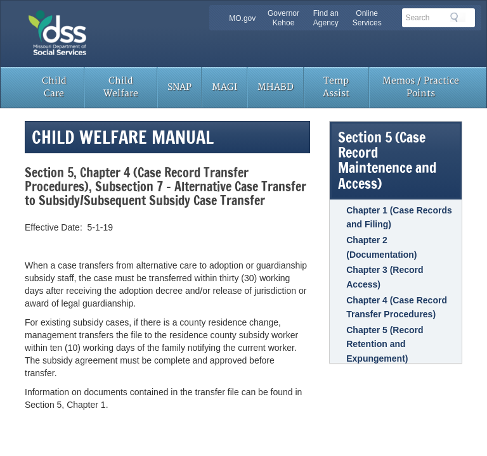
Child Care (54, 87)
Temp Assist (336, 87)
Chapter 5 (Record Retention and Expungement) (384, 344)
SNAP (179, 87)
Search (457, 17)
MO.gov (242, 18)
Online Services (367, 18)
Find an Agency (326, 18)
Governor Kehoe (283, 18)
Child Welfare (120, 87)
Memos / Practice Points (420, 87)
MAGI (224, 87)
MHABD (275, 87)
